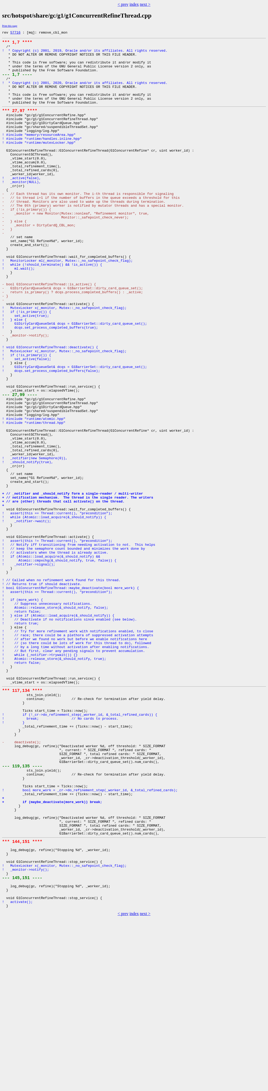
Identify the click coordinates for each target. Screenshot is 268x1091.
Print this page (9, 25)
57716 (15, 33)
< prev (123, 4)
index (134, 4)
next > (145, 4)
